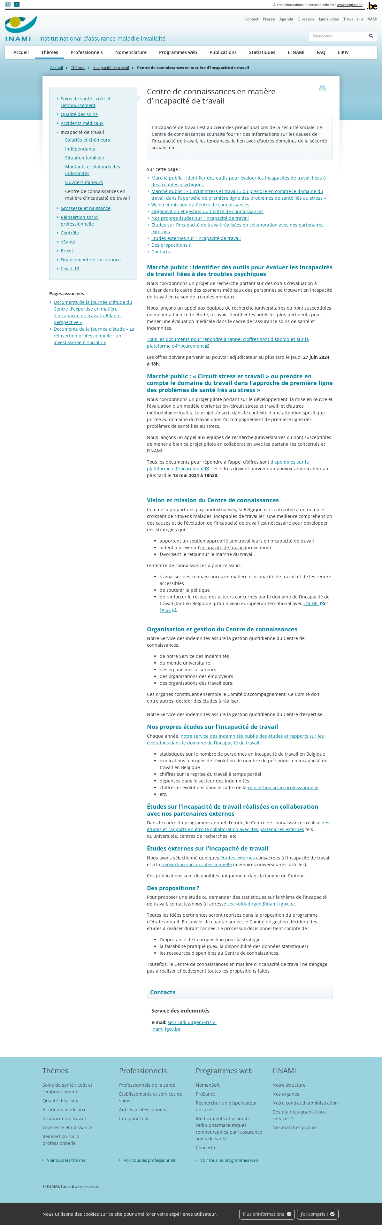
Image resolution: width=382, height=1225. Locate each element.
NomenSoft (208, 1085)
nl (7, 5)
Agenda (286, 19)
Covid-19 (70, 269)
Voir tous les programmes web (229, 1160)
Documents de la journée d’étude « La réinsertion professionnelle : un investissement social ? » (94, 335)
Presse (269, 19)
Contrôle (70, 233)
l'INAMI (284, 1070)
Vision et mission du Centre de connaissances (200, 205)
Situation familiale (84, 158)
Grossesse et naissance (86, 208)
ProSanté (205, 1094)
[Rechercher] (337, 36)
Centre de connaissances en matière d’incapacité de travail (97, 194)
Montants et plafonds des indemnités (92, 170)
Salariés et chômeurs (87, 140)
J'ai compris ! (318, 1214)
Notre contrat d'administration (305, 1103)
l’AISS (165, 610)
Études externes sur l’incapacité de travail (196, 238)
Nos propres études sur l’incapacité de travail (200, 218)
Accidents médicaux (82, 123)
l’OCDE (311, 603)
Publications (223, 52)
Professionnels (87, 52)
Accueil (21, 52)
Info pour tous (134, 1118)
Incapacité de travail (111, 67)
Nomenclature (131, 52)
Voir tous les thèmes (66, 1160)
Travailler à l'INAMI (360, 19)
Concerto (205, 1147)
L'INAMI (296, 52)
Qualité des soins (79, 114)
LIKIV (343, 52)
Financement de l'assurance (91, 260)
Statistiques (262, 52)
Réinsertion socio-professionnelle (80, 220)
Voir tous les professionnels (150, 1160)
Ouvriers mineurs (84, 182)
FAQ (321, 52)
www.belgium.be (350, 5)
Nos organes (285, 1094)
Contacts (160, 252)
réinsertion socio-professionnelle (283, 787)
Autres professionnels (142, 1109)
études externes (237, 858)
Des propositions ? (171, 245)
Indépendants (80, 149)
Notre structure (289, 1085)
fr (16, 5)
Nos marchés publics (294, 1127)
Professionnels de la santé (147, 1085)
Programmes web (178, 52)
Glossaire (306, 19)
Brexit (67, 251)
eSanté (68, 242)
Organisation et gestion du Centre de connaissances (207, 211)
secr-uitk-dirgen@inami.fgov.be (261, 904)
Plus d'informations (267, 1214)
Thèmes (53, 52)
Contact (251, 19)
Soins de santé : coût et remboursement (86, 102)
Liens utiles (329, 19)
